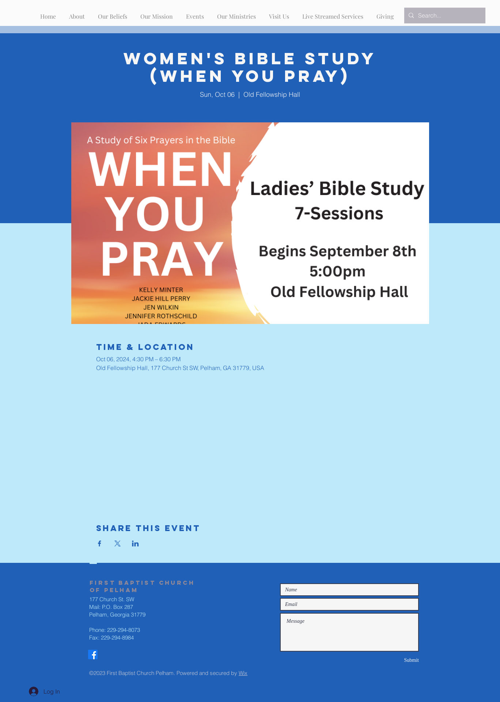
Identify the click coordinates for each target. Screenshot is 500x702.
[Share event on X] (117, 543)
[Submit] (393, 660)
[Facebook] (93, 654)
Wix (243, 672)
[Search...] (444, 15)
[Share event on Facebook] (99, 543)
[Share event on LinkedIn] (135, 543)
